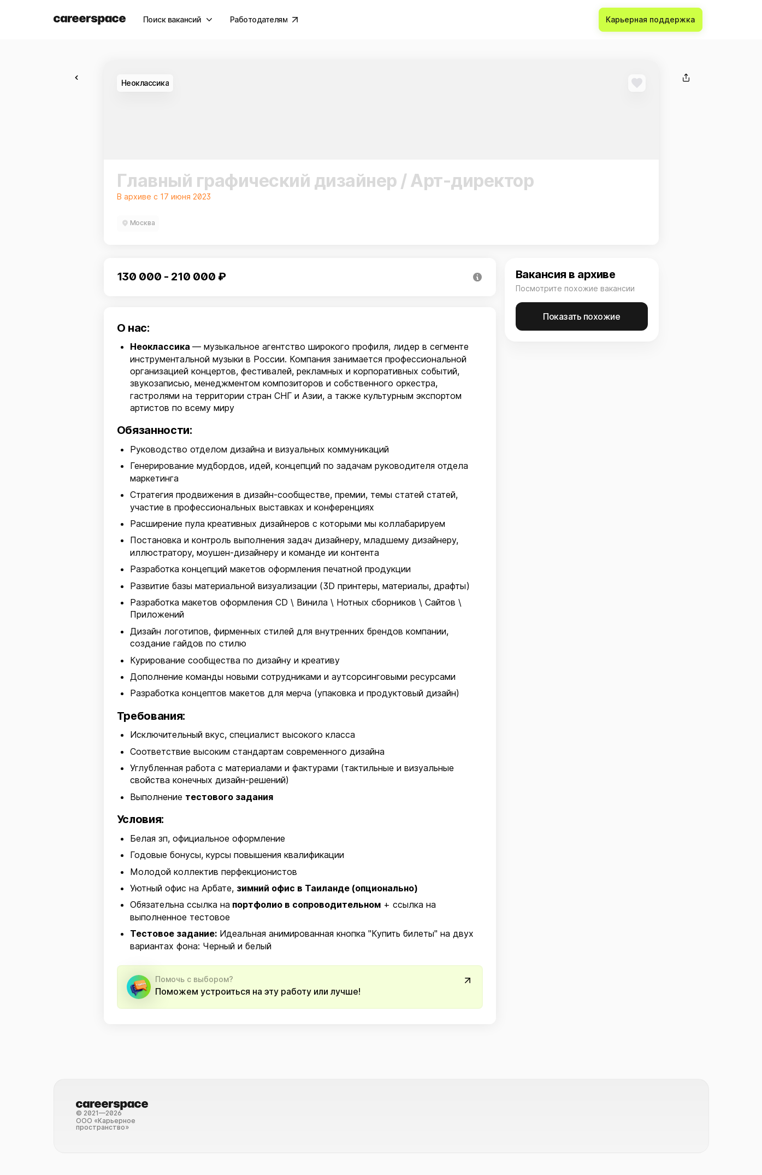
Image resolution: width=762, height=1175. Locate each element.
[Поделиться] (686, 77)
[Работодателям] (264, 20)
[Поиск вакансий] (177, 20)
